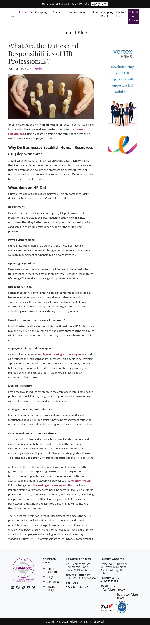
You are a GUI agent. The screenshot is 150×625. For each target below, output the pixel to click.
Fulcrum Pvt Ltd (81, 480)
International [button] (77, 12)
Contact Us (121, 14)
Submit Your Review (133, 16)
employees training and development (61, 354)
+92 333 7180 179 (77, 586)
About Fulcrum (50, 570)
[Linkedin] (12, 587)
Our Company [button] (39, 12)
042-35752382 (109, 581)
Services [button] (58, 12)
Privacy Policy (49, 588)
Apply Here (99, 4)
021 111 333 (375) (84, 578)
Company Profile (107, 14)
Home (23, 12)
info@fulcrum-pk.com (113, 589)
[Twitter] (34, 587)
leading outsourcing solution (55, 485)
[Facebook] (18, 587)
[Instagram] (28, 587)
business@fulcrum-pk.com (129, 596)
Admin (37, 69)
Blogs (94, 12)
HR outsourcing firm (51, 499)
